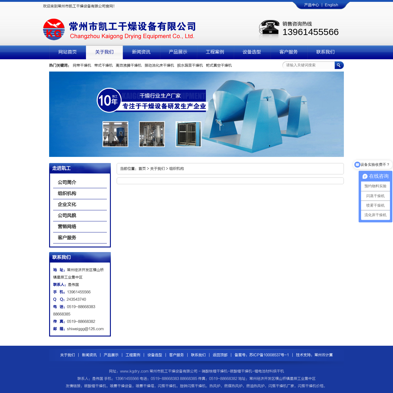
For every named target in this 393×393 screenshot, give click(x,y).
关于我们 (104, 52)
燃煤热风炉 (233, 386)
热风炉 (214, 386)
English (331, 5)
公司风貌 (67, 215)
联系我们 (325, 52)
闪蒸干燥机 (167, 386)
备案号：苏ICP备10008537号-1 (262, 355)
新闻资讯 (141, 52)
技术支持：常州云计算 (314, 355)
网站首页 (67, 52)
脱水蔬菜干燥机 (190, 65)
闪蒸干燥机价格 (311, 386)
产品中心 (311, 5)
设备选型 (252, 52)
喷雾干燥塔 (145, 386)
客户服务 (288, 52)
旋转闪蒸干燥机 (193, 386)
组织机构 (67, 193)
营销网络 (67, 226)
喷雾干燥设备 (121, 386)
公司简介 (67, 182)
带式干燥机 (103, 65)
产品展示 (178, 52)
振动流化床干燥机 (159, 65)
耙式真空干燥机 (219, 65)
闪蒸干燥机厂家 (281, 386)
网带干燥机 (82, 65)
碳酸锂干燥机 (95, 386)
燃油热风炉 (255, 386)
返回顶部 (220, 355)
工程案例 (215, 52)
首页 (142, 168)
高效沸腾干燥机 (129, 65)
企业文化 (67, 204)
